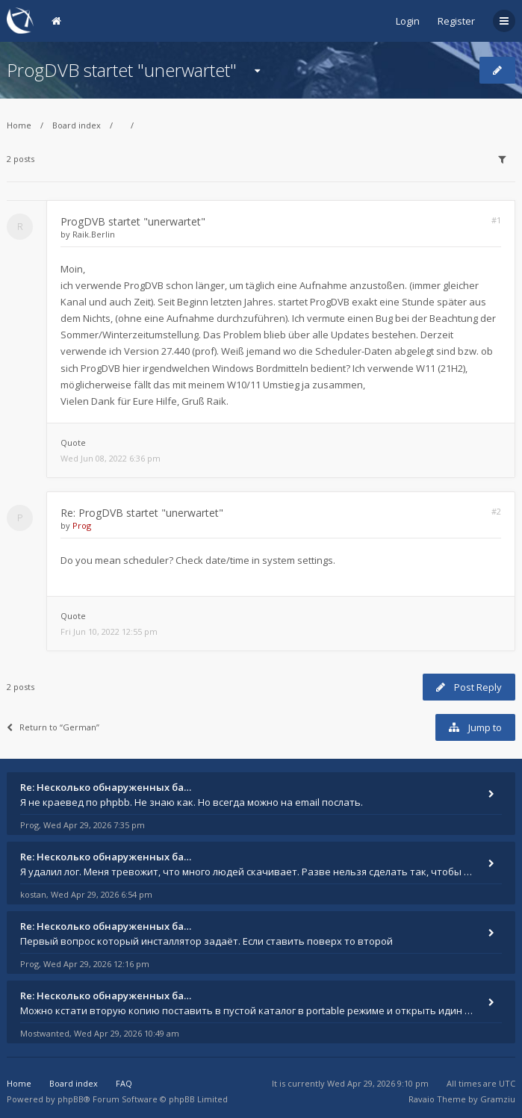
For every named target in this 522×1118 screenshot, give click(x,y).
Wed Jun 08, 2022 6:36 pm (110, 458)
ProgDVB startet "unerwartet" (122, 70)
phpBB (71, 1099)
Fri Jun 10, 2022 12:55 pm (109, 631)
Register (456, 21)
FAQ (124, 1083)
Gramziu (497, 1099)
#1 (496, 220)
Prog (81, 525)
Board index (76, 125)
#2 (496, 511)
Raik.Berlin (93, 234)
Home (19, 125)
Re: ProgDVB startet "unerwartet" (141, 513)
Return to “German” (53, 727)
